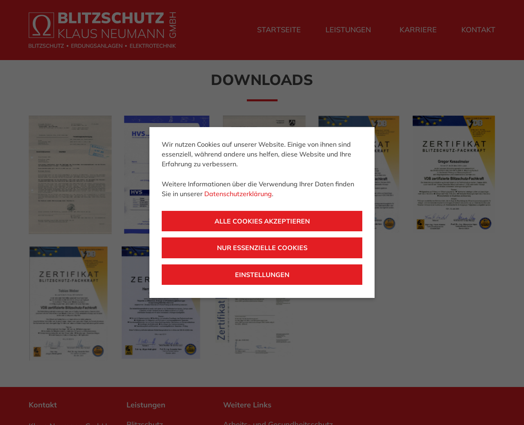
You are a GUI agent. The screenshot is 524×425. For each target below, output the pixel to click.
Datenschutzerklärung (238, 194)
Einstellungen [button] (262, 275)
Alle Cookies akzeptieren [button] (262, 221)
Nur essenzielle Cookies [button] (262, 248)
